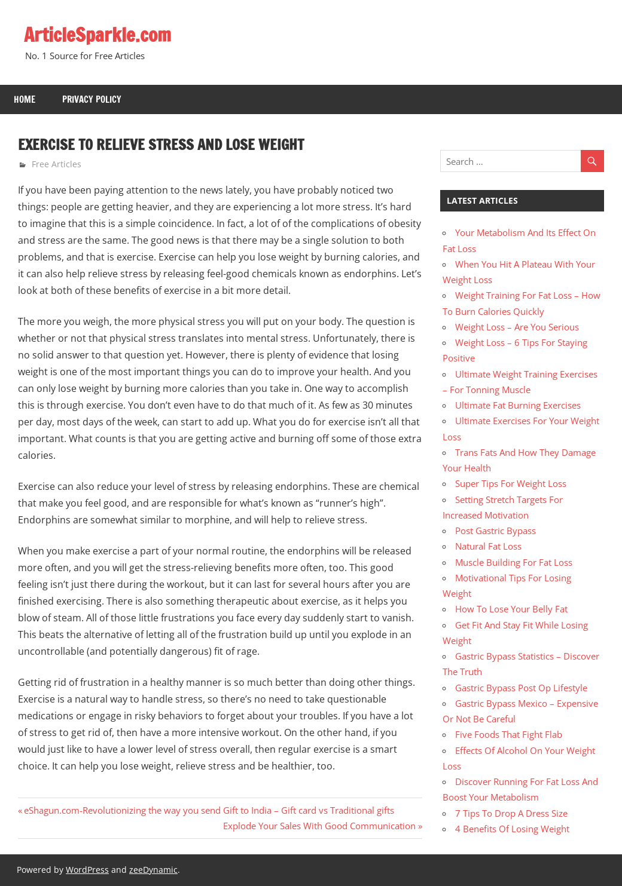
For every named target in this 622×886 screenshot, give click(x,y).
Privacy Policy (91, 99)
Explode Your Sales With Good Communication (319, 826)
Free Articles (56, 164)
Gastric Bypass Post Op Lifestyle (521, 688)
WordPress (87, 869)
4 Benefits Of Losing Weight (512, 829)
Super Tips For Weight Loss (510, 483)
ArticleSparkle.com (98, 34)
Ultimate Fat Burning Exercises (518, 405)
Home (24, 99)
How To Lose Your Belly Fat (511, 609)
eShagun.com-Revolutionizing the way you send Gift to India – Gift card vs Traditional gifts (208, 810)
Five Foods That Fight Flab (508, 734)
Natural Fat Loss (488, 546)
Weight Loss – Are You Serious (517, 327)
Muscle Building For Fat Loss (513, 562)
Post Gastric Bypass (495, 530)
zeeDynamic (153, 869)
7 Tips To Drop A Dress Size (511, 813)
